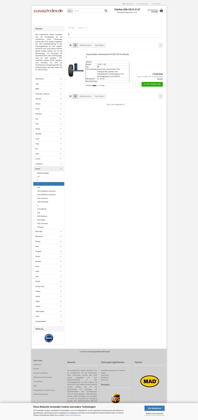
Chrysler (38, 99)
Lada (37, 154)
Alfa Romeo (39, 79)
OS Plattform (38, 382)
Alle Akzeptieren (154, 408)
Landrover (38, 164)
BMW (37, 89)
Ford (37, 124)
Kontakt (36, 369)
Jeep (37, 144)
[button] (128, 4)
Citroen (37, 104)
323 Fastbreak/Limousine (46, 191)
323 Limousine (42, 199)
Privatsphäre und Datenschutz (44, 391)
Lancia (37, 159)
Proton (37, 257)
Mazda (37, 169)
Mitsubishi (39, 237)
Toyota (37, 307)
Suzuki (37, 297)
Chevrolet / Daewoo (42, 94)
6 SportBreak (41, 209)
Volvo (37, 317)
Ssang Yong (39, 287)
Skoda (37, 282)
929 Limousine (42, 224)
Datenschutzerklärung (72, 415)
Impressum (37, 365)
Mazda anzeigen (43, 173)
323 (38, 188)
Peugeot (38, 252)
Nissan (37, 242)
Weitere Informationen (154, 414)
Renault (38, 262)
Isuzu (37, 139)
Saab (37, 272)
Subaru (37, 292)
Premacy (40, 227)
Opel (37, 247)
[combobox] (85, 45)
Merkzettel (156, 4)
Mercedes (39, 232)
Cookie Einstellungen (40, 395)
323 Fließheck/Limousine (46, 195)
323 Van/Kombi (42, 202)
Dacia (37, 109)
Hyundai (38, 134)
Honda (37, 129)
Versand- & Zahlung (40, 373)
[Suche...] (70, 10)
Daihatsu (38, 114)
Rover (37, 267)
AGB (34, 386)
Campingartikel (40, 322)
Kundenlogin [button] (142, 4)
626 (38, 213)
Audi (37, 84)
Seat (37, 277)
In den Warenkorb (152, 85)
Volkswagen (39, 312)
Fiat (36, 119)
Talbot (37, 302)
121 (38, 177)
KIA (36, 149)
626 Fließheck (42, 217)
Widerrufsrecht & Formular (42, 378)
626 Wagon (41, 220)
